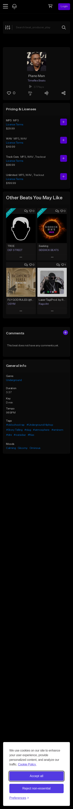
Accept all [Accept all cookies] (36, 776)
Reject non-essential (36, 788)
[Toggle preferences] (19, 798)
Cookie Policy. (27, 764)
